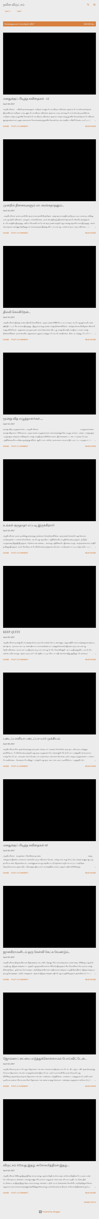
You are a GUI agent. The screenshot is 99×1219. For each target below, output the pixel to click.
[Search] (88, 4)
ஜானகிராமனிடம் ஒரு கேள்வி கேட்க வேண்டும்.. (36, 952)
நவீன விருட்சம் (13, 5)
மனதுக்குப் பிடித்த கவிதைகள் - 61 (26, 99)
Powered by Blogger (49, 1211)
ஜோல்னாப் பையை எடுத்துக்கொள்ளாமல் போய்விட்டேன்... (45, 1058)
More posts (90, 1202)
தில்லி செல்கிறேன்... (16, 312)
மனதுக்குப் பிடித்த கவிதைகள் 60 (25, 845)
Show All (89, 24)
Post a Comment (19, 126)
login (17, 11)
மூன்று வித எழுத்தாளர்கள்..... (23, 419)
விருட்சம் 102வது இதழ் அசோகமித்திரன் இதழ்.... (36, 1165)
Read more (90, 126)
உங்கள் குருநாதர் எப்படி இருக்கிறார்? (29, 525)
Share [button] (6, 126)
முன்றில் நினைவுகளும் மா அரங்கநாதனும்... (33, 205)
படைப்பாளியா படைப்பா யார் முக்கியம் (31, 739)
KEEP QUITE (11, 632)
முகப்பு (6, 11)
